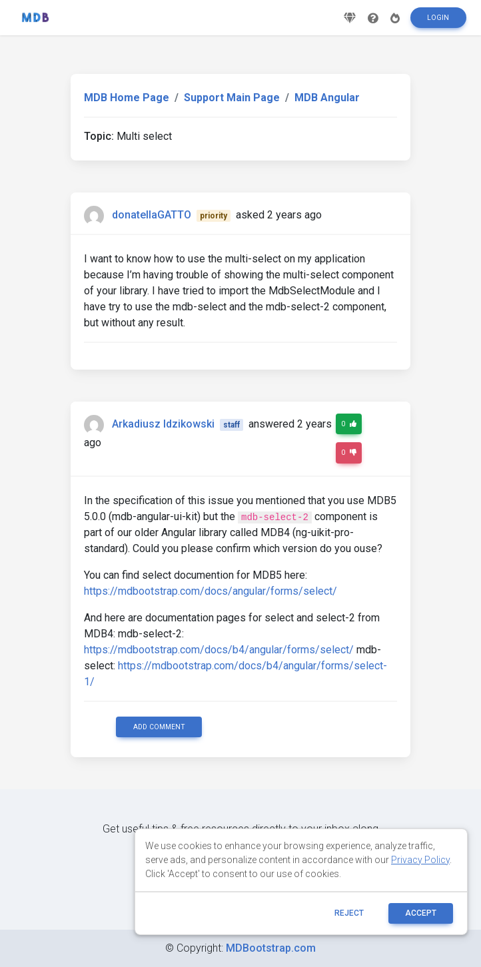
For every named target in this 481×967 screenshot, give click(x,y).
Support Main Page (232, 97)
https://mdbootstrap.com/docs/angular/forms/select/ (210, 591)
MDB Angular (327, 97)
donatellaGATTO (151, 214)
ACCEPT (420, 913)
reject (349, 913)
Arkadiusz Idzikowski (163, 424)
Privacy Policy (420, 859)
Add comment (159, 727)
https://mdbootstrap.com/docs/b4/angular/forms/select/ (219, 649)
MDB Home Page (126, 97)
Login (438, 22)
